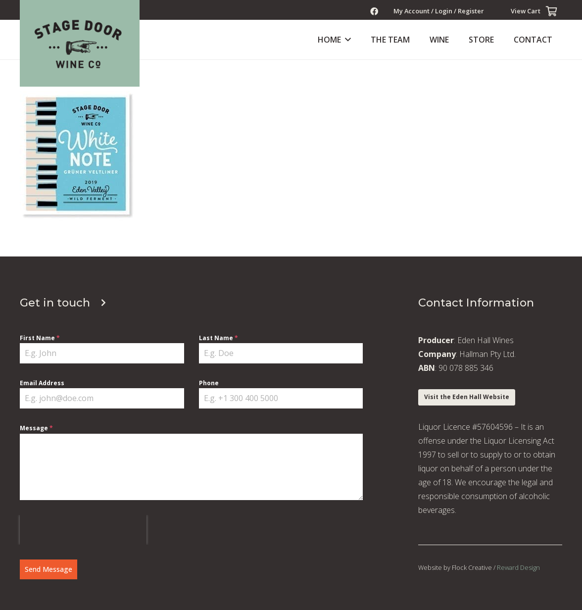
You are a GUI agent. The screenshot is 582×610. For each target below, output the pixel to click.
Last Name (218, 338)
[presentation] (83, 530)
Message (36, 428)
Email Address (42, 383)
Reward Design (518, 567)
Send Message (48, 569)
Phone (209, 383)
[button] (346, 39)
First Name (40, 338)
